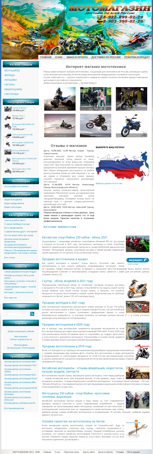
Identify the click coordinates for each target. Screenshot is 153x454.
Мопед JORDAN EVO (20, 150)
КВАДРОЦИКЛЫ (13, 89)
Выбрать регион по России (109, 183)
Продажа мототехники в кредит (65, 259)
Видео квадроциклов (14, 203)
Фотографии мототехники (16, 186)
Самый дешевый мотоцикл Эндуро (20, 271)
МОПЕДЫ (9, 75)
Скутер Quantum (19, 108)
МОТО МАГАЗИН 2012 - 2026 (26, 452)
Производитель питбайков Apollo (19, 403)
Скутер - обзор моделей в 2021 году (67, 281)
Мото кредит (133, 452)
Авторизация (13, 347)
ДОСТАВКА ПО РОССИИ (106, 57)
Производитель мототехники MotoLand (17, 398)
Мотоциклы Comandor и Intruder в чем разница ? (20, 282)
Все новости (10, 297)
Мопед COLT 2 (18, 116)
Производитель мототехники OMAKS (17, 370)
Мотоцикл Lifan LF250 (21, 169)
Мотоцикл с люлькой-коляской (18, 292)
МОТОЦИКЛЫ (12, 70)
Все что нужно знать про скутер (18, 235)
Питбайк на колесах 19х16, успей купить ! (19, 276)
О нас (57, 452)
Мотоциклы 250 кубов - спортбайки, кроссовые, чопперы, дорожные (76, 395)
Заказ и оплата (105, 452)
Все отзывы (50, 226)
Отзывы (120, 452)
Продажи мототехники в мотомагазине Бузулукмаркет (17, 246)
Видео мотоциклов (13, 199)
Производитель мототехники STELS (20, 365)
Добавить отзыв (67, 226)
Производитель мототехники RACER (20, 388)
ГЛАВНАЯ (45, 57)
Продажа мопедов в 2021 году (63, 302)
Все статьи (9, 257)
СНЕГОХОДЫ (11, 93)
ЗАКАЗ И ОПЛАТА (77, 57)
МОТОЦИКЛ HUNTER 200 (22, 142)
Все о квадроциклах (13, 227)
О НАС (59, 57)
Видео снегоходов (12, 207)
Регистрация (28, 347)
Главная (47, 452)
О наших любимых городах (17, 224)
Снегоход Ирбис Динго (15, 220)
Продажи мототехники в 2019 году (67, 346)
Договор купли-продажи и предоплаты (16, 240)
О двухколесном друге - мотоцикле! (20, 231)
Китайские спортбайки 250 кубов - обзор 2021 (74, 237)
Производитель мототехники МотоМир (17, 393)
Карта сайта (89, 452)
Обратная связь (71, 452)
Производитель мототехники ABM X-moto (20, 383)
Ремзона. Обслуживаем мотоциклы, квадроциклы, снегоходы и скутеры (20, 251)
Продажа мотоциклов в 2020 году (66, 324)
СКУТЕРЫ (9, 84)
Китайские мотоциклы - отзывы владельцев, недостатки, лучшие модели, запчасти (83, 369)
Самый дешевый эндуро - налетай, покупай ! (20, 288)
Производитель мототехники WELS (20, 374)
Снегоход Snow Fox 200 (22, 134)
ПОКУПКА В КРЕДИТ (137, 57)
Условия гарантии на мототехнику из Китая (73, 421)
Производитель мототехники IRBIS (20, 361)
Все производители (14, 408)
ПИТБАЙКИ (10, 79)
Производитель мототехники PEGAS (20, 378)
